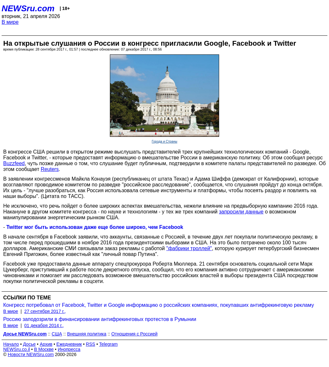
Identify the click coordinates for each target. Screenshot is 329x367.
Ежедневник (69, 344)
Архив (46, 344)
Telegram (108, 344)
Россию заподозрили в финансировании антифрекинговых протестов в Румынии (99, 319)
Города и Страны (164, 141)
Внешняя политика (86, 333)
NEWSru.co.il (16, 349)
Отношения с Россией (134, 333)
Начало (11, 344)
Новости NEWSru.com (31, 354)
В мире (10, 22)
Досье (29, 344)
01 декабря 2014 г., (44, 325)
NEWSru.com (28, 8)
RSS (90, 344)
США (57, 333)
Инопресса (69, 349)
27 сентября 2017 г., (45, 311)
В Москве (44, 349)
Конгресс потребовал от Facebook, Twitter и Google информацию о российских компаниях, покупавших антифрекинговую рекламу (158, 305)
